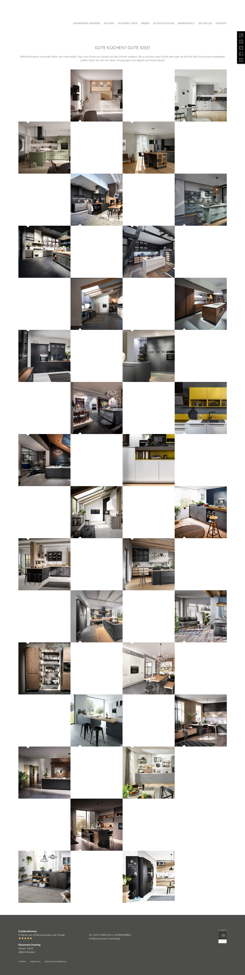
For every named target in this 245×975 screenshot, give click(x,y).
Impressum (35, 961)
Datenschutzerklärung (55, 961)
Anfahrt (22, 961)
